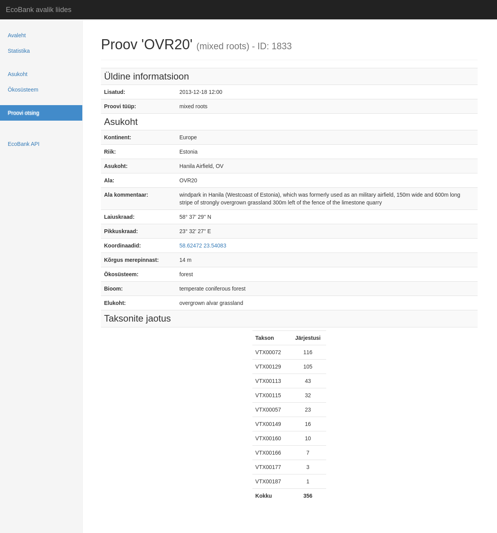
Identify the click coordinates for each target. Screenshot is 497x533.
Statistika (19, 51)
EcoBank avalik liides (38, 10)
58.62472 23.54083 (202, 245)
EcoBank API (24, 144)
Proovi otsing (23, 113)
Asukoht (18, 74)
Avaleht (17, 35)
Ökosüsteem (23, 90)
